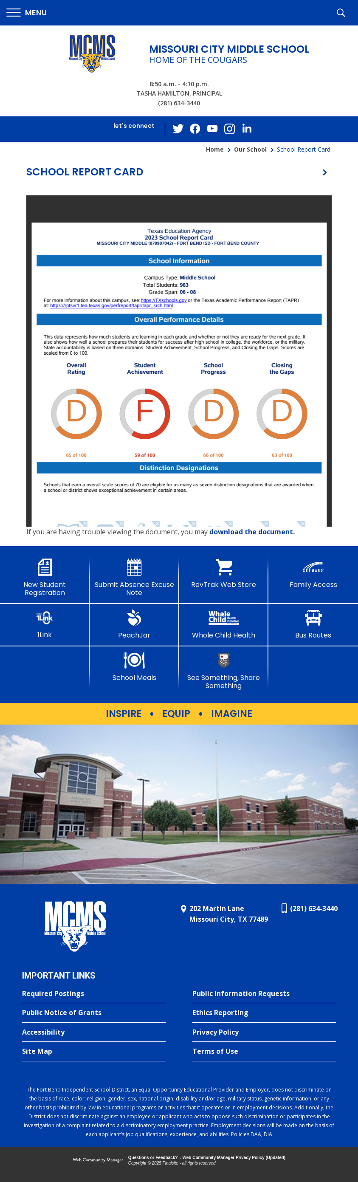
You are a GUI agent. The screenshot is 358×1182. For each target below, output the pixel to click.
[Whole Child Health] (224, 624)
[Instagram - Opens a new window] (229, 129)
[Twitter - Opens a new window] (178, 129)
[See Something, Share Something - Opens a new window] (224, 671)
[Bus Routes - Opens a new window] (313, 624)
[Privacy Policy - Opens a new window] (264, 1032)
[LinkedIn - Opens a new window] (246, 128)
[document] (179, 361)
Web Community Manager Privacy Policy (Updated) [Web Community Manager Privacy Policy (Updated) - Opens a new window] (234, 1157)
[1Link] (44, 624)
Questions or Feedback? (153, 1157)
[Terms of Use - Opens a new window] (264, 1051)
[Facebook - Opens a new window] (195, 129)
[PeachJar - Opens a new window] (134, 624)
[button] (26, 13)
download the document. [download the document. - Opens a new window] (252, 531)
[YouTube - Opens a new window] (212, 129)
